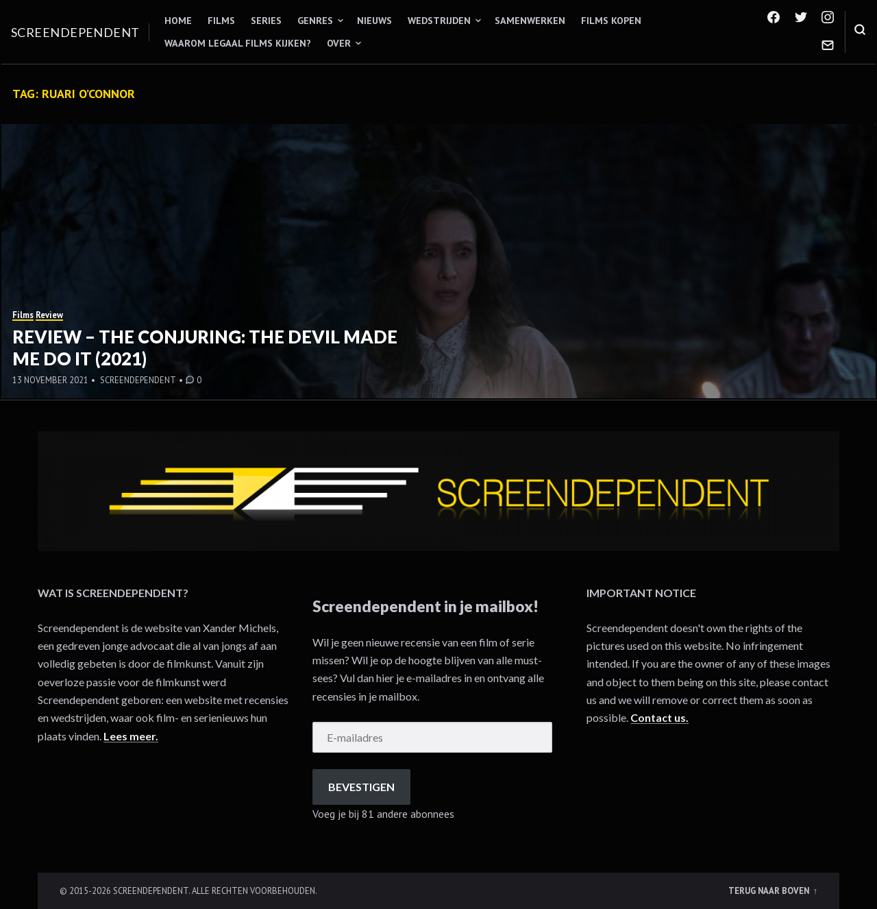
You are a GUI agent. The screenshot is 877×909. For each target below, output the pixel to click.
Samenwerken (530, 20)
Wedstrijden (439, 20)
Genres (315, 20)
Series (266, 20)
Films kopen (611, 20)
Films (221, 20)
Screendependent (75, 32)
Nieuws (374, 20)
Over (339, 43)
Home (178, 20)
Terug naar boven (769, 890)
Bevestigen (361, 786)
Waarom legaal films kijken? (237, 43)
